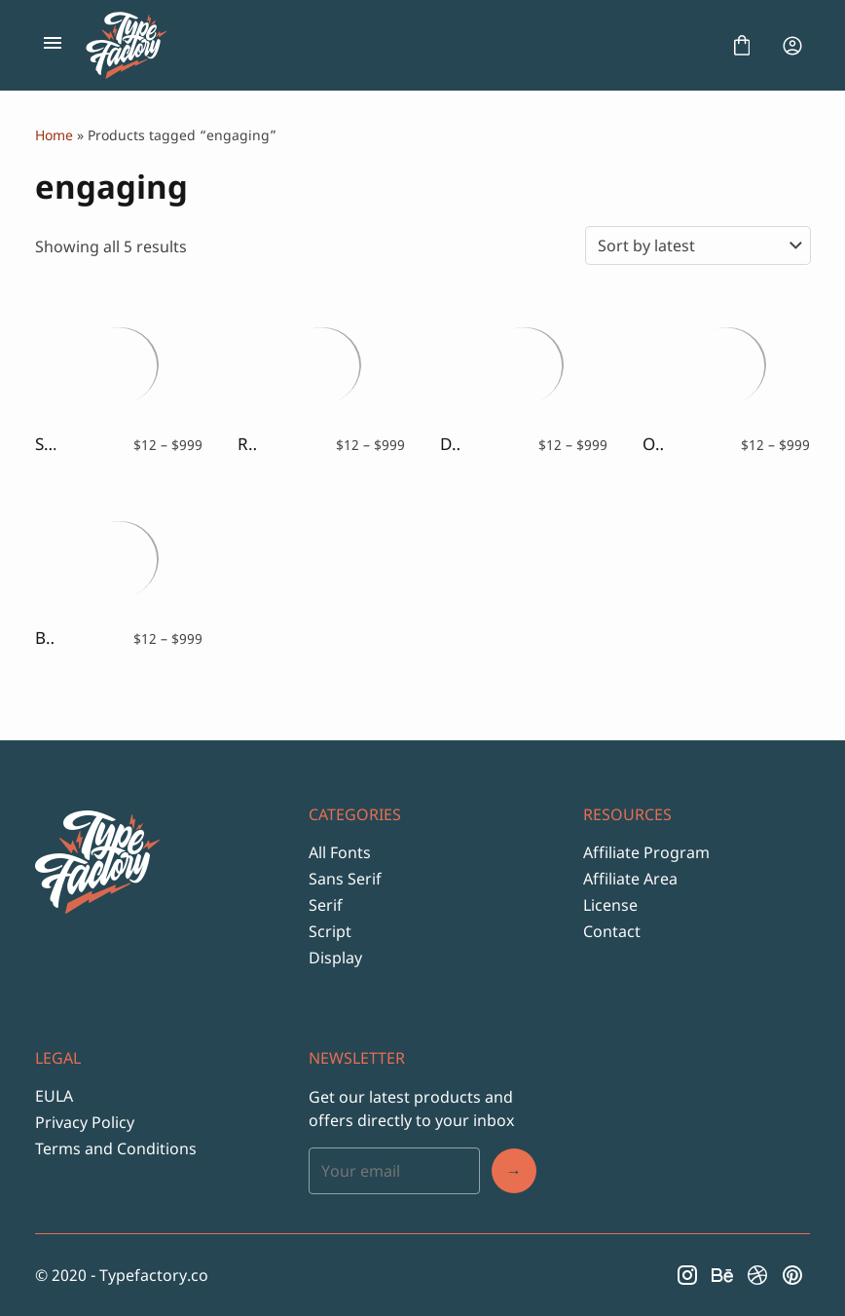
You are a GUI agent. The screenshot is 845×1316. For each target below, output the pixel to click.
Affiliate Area (630, 878)
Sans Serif (345, 878)
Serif (326, 905)
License (610, 905)
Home (54, 135)
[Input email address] (394, 1170)
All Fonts (340, 852)
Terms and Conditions (116, 1148)
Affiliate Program (646, 852)
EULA (54, 1096)
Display (335, 957)
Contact (612, 931)
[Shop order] (698, 245)
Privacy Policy (84, 1122)
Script (330, 931)
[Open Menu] (52, 45)
